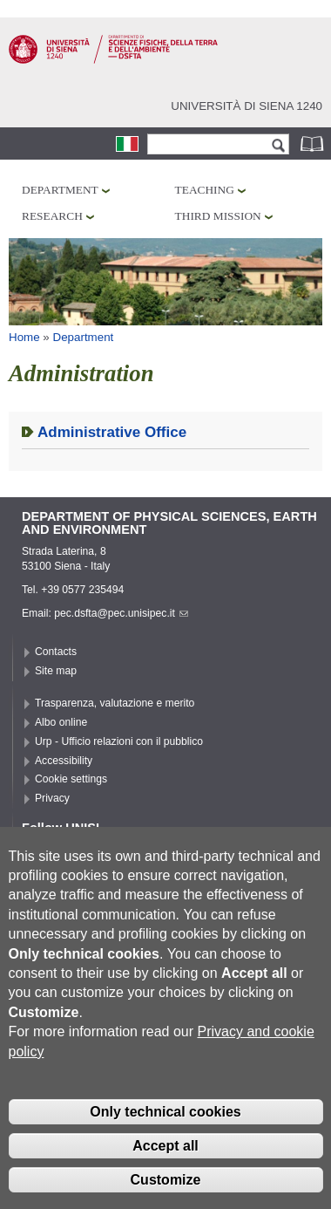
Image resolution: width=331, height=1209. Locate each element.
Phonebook (314, 143)
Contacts (56, 651)
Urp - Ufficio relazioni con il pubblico (119, 741)
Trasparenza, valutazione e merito (114, 703)
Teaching (204, 189)
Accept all (165, 1173)
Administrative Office (111, 432)
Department (60, 189)
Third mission (218, 215)
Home (24, 337)
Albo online (61, 722)
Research (52, 215)
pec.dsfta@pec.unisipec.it (121, 613)
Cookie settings (71, 779)
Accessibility (63, 761)
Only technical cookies (165, 1140)
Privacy (52, 798)
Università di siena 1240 (246, 106)
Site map (56, 671)
